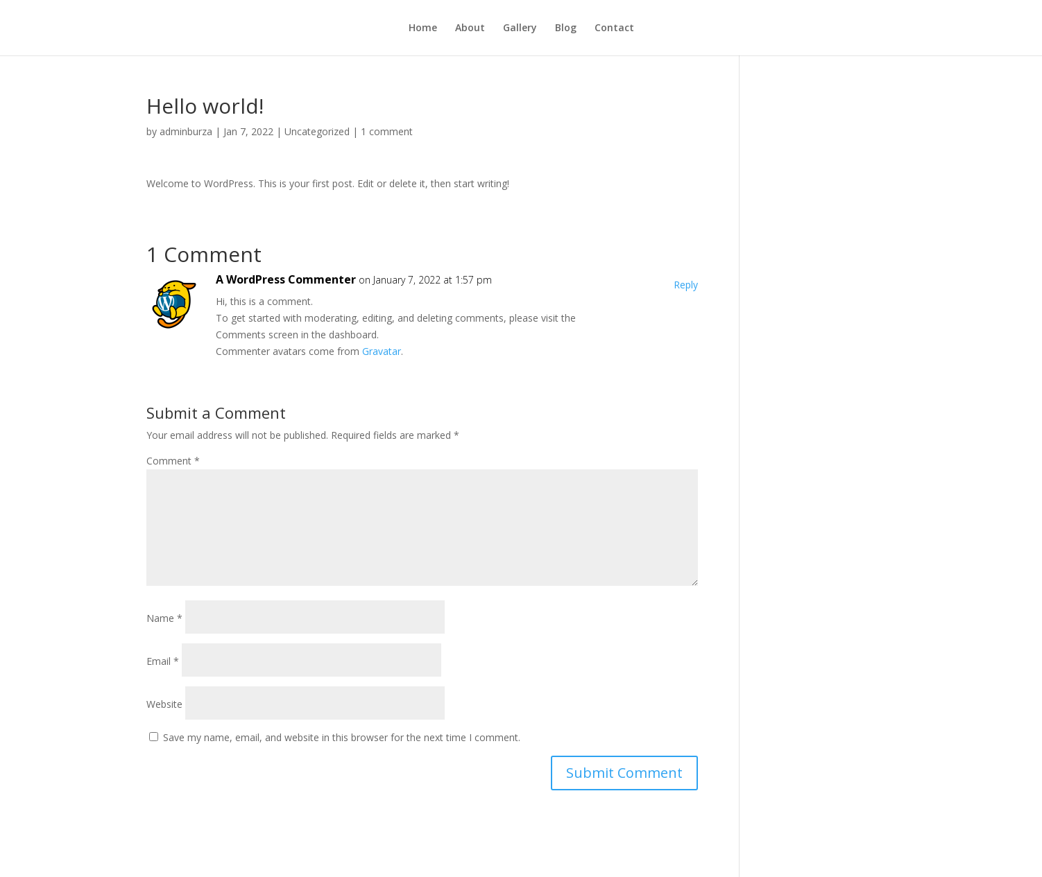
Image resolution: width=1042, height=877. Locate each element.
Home (423, 28)
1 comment (387, 131)
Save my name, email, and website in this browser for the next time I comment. (341, 737)
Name (164, 618)
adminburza (186, 131)
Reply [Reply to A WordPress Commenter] (686, 284)
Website (164, 704)
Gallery (520, 28)
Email (162, 661)
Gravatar (381, 351)
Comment (173, 460)
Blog (565, 28)
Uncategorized (317, 131)
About (470, 28)
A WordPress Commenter (286, 279)
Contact (614, 28)
